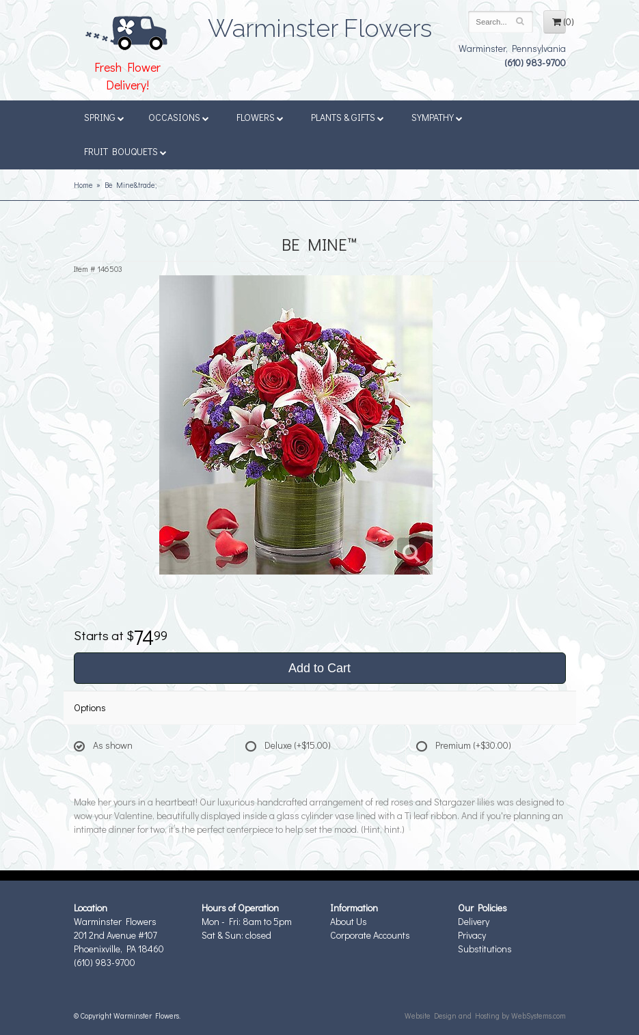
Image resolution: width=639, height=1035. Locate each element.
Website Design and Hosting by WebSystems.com (485, 1015)
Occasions (178, 117)
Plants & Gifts (347, 117)
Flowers (260, 117)
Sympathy (437, 117)
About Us (348, 921)
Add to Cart (319, 668)
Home (83, 185)
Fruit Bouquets (125, 151)
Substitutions (485, 948)
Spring (104, 117)
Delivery (473, 921)
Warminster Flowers (320, 24)
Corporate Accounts (370, 934)
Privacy (472, 934)
